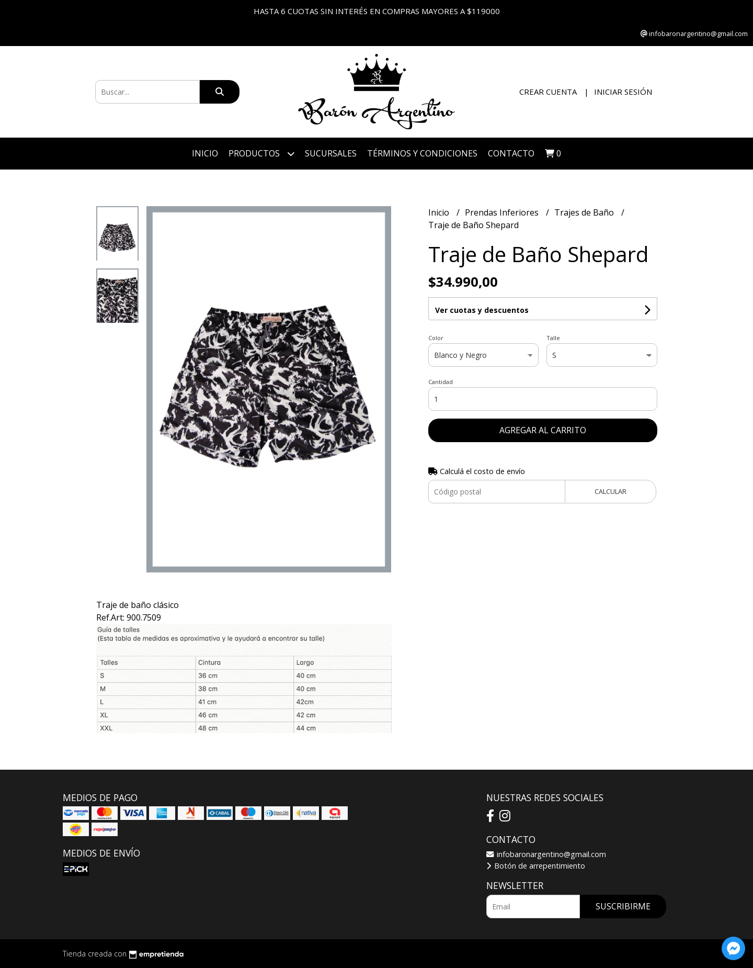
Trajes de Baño (585, 212)
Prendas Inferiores (503, 212)
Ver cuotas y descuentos (482, 310)
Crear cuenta (548, 91)
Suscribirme (623, 906)
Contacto (511, 153)
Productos (261, 154)
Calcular (610, 491)
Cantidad (440, 382)
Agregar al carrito (542, 430)
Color (435, 338)
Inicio (205, 153)
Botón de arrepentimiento (535, 866)
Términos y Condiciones (422, 153)
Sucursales (331, 153)
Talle (553, 338)
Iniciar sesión (623, 91)
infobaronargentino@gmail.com (546, 854)
